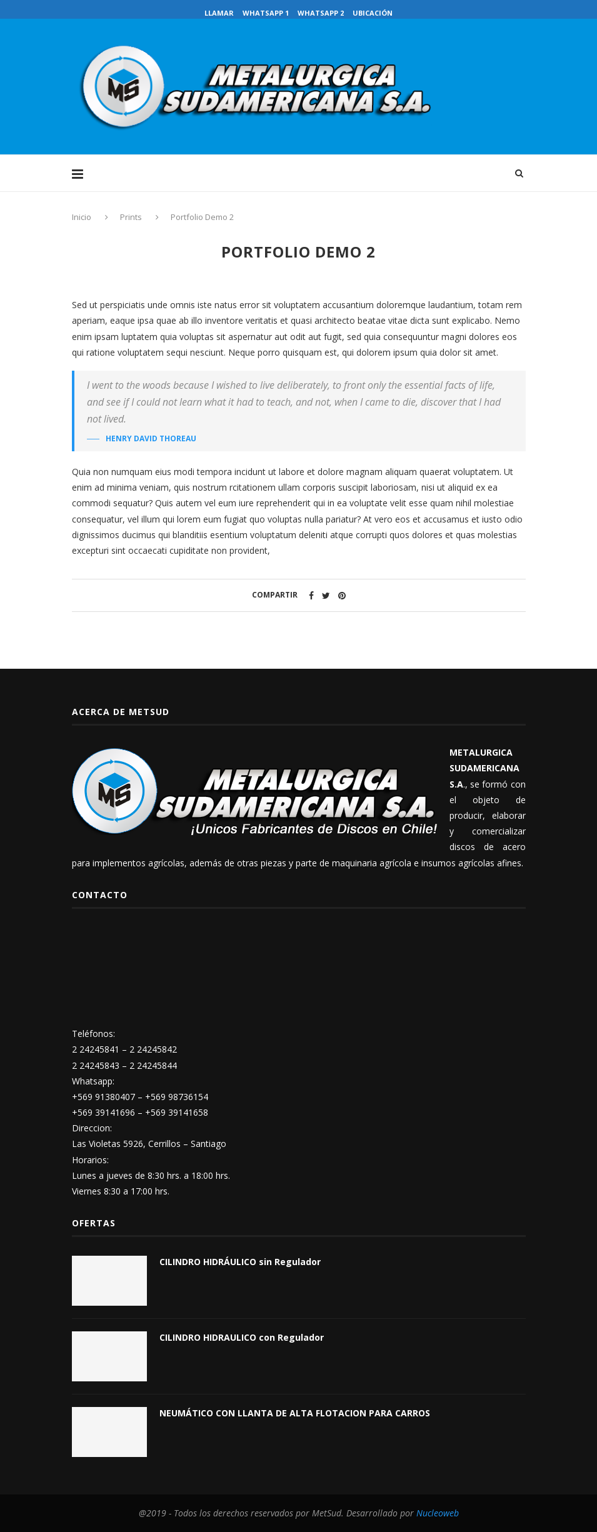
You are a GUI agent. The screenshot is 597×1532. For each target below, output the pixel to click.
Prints (131, 217)
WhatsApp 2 (321, 13)
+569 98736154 (176, 1097)
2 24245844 (153, 1065)
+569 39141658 (176, 1112)
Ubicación (373, 13)
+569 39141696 (103, 1112)
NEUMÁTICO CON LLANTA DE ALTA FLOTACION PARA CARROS (294, 1413)
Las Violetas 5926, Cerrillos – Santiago (149, 1143)
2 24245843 (95, 1065)
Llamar (219, 13)
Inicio (82, 217)
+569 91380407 (103, 1097)
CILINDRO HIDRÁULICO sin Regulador (240, 1262)
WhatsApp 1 (266, 13)
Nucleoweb (437, 1513)
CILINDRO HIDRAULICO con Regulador (241, 1337)
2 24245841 (95, 1049)
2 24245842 (153, 1049)
